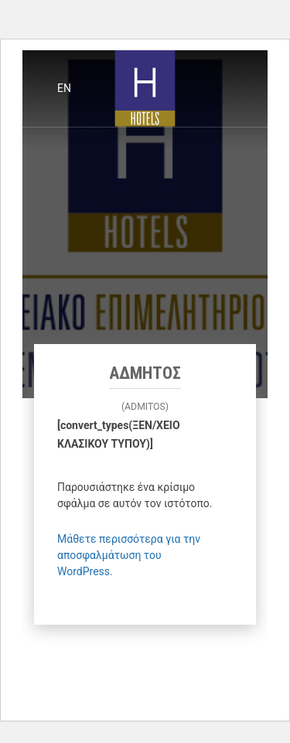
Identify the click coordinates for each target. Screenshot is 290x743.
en (64, 88)
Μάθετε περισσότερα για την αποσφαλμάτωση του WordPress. (128, 555)
